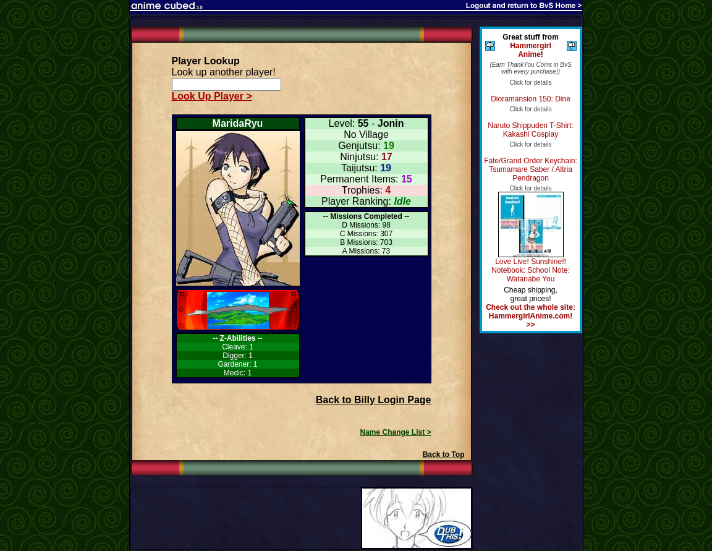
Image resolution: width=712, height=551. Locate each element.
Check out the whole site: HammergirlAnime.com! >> (530, 316)
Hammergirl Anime (530, 50)
